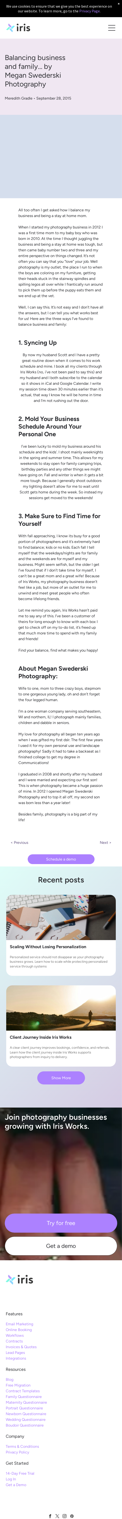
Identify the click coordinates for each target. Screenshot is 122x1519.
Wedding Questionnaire (26, 1419)
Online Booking (19, 1329)
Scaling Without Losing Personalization (48, 946)
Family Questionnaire (24, 1396)
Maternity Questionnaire (26, 1402)
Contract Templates (23, 1391)
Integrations (16, 1358)
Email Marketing (19, 1324)
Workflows (15, 1335)
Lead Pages (15, 1352)
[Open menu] (111, 27)
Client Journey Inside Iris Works (40, 1037)
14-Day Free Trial (20, 1473)
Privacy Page (89, 11)
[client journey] (61, 1008)
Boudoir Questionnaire (25, 1425)
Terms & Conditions (22, 1446)
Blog (9, 1379)
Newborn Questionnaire (26, 1414)
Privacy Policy (17, 1452)
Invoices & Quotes (21, 1347)
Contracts (14, 1341)
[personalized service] (61, 917)
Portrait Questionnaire (24, 1408)
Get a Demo (16, 1485)
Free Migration (18, 1385)
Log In (11, 1479)
